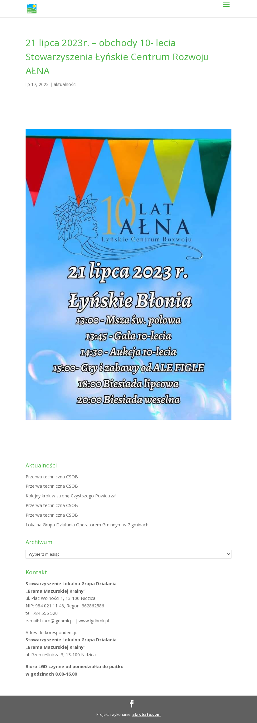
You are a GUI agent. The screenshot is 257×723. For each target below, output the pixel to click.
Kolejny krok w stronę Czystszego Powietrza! (71, 496)
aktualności (65, 84)
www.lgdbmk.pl (94, 621)
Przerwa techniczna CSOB (52, 477)
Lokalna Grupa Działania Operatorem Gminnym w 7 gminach (87, 525)
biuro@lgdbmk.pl (57, 621)
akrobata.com (146, 714)
